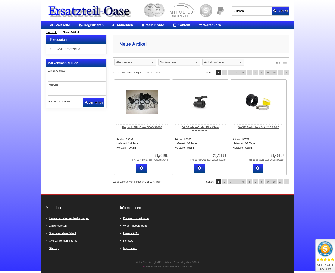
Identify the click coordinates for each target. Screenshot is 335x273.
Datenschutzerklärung (135, 218)
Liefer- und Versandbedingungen (67, 218)
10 (274, 72)
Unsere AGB (129, 233)
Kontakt (126, 240)
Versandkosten (161, 160)
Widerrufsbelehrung (133, 225)
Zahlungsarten (56, 225)
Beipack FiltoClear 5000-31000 (142, 127)
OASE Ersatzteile (67, 49)
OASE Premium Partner (62, 240)
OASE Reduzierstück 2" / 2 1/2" (258, 127)
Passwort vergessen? (60, 101)
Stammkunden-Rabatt (61, 233)
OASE (132, 147)
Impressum (128, 248)
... (280, 72)
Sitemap (52, 248)
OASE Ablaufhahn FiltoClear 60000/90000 (200, 129)
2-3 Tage (133, 143)
